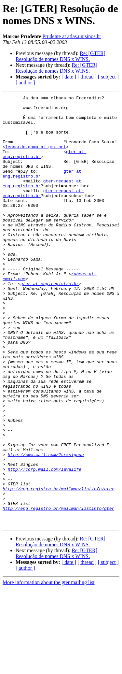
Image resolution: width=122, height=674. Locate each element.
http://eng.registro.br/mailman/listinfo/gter (58, 568)
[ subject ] (108, 76)
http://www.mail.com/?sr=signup (46, 527)
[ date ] (68, 76)
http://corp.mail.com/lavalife (44, 544)
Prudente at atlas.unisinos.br (71, 36)
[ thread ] (87, 76)
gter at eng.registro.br (49, 321)
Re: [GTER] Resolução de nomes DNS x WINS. (60, 56)
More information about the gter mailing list (49, 668)
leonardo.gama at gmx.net (35, 157)
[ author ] (25, 82)
